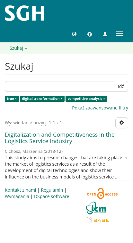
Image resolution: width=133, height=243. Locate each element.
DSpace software (51, 196)
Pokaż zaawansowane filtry (100, 108)
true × (12, 98)
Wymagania (17, 196)
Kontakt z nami (20, 190)
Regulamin (52, 190)
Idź (121, 86)
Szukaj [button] (18, 48)
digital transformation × (42, 98)
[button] (74, 33)
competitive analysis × (86, 98)
